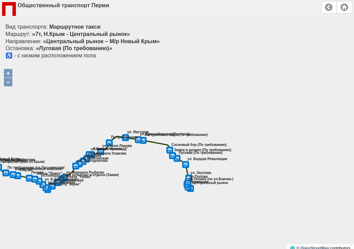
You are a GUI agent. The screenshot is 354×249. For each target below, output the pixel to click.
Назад (329, 7)
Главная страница (344, 7)
